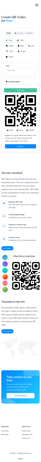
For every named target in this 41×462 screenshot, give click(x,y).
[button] (20, 82)
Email (9, 46)
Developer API (27, 434)
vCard (21, 51)
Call (31, 46)
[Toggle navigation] (37, 5)
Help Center (26, 431)
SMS (21, 46)
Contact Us (26, 438)
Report (20, 459)
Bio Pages (5, 434)
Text (9, 40)
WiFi (9, 51)
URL (20, 40)
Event (9, 57)
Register (20, 146)
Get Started (7, 248)
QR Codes (5, 431)
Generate (20, 90)
